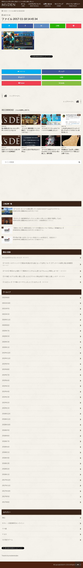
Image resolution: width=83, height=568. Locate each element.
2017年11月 (6, 485)
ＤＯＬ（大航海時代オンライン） (44, 220)
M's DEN (66, 565)
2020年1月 (6, 347)
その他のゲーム (38, 230)
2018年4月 (6, 458)
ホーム (23, 5)
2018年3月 (6, 463)
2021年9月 (6, 308)
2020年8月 (6, 325)
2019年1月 (6, 408)
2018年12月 (6, 414)
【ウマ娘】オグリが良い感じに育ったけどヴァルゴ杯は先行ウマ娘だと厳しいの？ (33, 276)
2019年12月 (6, 353)
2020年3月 (6, 342)
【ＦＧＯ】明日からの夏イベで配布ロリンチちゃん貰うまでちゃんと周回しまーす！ (34, 271)
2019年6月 (6, 380)
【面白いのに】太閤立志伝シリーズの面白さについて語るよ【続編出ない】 (38, 228)
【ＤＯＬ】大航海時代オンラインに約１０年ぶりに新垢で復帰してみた (37, 218)
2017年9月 (6, 496)
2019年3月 (6, 397)
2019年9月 (6, 364)
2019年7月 (6, 375)
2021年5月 (6, 314)
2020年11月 (6, 320)
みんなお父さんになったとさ (15, 258)
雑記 (3, 518)
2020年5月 (6, 336)
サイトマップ (59, 5)
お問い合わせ (47, 5)
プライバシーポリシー (73, 5)
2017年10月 (6, 491)
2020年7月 (6, 331)
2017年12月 (6, 480)
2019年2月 (6, 402)
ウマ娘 (4, 529)
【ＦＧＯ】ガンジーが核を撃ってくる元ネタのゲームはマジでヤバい (36, 209)
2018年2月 (6, 469)
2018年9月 (6, 430)
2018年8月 (6, 436)
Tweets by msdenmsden (10, 555)
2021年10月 (6, 303)
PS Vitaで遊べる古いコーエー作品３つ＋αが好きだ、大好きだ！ (35, 237)
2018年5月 (6, 452)
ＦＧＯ (36, 211)
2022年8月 (6, 297)
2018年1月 (6, 474)
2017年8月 (6, 502)
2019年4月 (6, 391)
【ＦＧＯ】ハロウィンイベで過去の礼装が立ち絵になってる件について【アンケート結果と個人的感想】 (37, 264)
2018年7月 (6, 441)
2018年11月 (6, 419)
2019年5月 (6, 386)
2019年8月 (6, 369)
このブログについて (34, 5)
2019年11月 (6, 358)
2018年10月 (6, 425)
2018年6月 (6, 447)
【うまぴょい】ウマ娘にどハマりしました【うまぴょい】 (25, 282)
